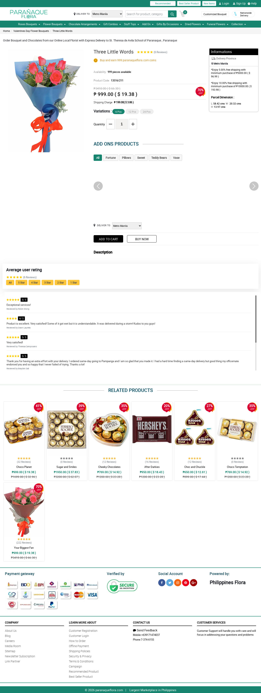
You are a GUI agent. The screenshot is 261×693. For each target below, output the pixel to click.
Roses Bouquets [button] (29, 24)
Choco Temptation (237, 467)
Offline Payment (79, 645)
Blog (8, 635)
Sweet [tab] (141, 158)
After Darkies (152, 467)
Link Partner (12, 661)
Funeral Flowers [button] (217, 24)
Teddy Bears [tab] (159, 158)
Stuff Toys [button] (131, 24)
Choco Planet (24, 467)
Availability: (111, 72)
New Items (209, 3)
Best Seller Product (189, 3)
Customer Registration (83, 630)
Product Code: (108, 80)
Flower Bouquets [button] (54, 24)
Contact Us (141, 622)
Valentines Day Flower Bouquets (31, 30)
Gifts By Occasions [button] (169, 24)
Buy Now (142, 239)
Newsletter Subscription (20, 655)
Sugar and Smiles (66, 467)
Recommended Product (84, 671)
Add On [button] (148, 24)
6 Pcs (118, 111)
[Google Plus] (193, 582)
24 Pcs (146, 111)
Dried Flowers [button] (194, 24)
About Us (11, 630)
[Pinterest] (185, 582)
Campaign (75, 666)
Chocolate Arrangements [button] (84, 24)
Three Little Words (62, 30)
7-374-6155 (147, 639)
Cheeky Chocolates (109, 467)
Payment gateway (18, 573)
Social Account (169, 573)
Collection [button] (238, 24)
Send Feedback (145, 629)
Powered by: (219, 573)
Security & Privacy (80, 655)
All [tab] (97, 158)
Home (6, 30)
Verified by (115, 573)
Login (224, 3)
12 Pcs (132, 111)
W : (231, 103)
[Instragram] (177, 582)
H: (245, 103)
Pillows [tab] (126, 158)
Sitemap (10, 650)
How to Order (77, 640)
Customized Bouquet (214, 14)
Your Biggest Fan (24, 548)
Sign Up (239, 3)
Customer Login (79, 635)
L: (217, 103)
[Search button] (172, 13)
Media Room (13, 645)
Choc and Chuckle (194, 467)
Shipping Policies (79, 650)
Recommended (162, 3)
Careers (10, 640)
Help (252, 3)
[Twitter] (169, 582)
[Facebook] (161, 582)
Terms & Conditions (81, 661)
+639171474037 (150, 634)
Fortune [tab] (111, 158)
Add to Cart (108, 239)
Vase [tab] (176, 158)
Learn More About (82, 622)
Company (11, 622)
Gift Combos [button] (112, 24)
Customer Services (211, 622)
